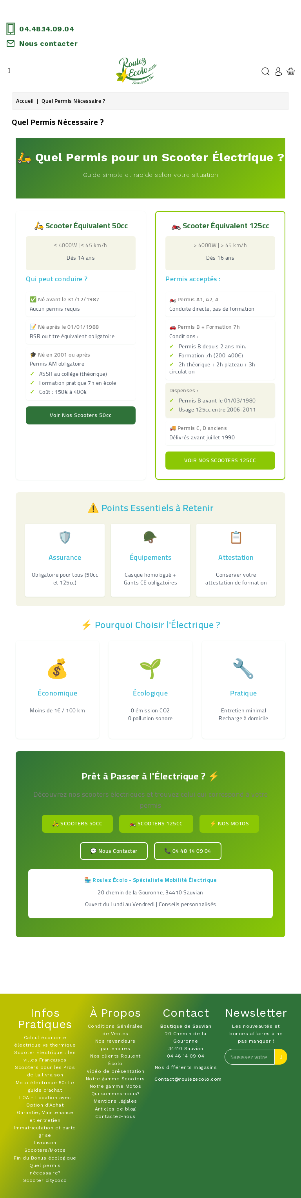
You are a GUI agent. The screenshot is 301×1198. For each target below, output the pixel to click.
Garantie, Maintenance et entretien (45, 1116)
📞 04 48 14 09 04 (187, 851)
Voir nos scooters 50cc (81, 415)
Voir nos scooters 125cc (220, 460)
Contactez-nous (115, 1116)
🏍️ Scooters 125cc (156, 823)
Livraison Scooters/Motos (45, 1146)
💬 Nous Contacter (114, 851)
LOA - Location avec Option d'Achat (45, 1101)
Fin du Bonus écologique (45, 1158)
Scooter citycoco (45, 1180)
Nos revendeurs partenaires (115, 1044)
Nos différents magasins (186, 1067)
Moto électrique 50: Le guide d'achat (45, 1086)
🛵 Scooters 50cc (77, 823)
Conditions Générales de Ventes (115, 1029)
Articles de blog (115, 1109)
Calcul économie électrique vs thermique (45, 1041)
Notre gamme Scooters (115, 1078)
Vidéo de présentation (116, 1071)
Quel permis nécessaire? (45, 1169)
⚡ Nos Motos (229, 823)
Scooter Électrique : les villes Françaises (45, 1056)
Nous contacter (48, 43)
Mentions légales (115, 1101)
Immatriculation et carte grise (45, 1131)
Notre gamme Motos (115, 1086)
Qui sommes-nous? (115, 1093)
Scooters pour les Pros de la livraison (45, 1071)
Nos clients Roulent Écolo (115, 1059)
